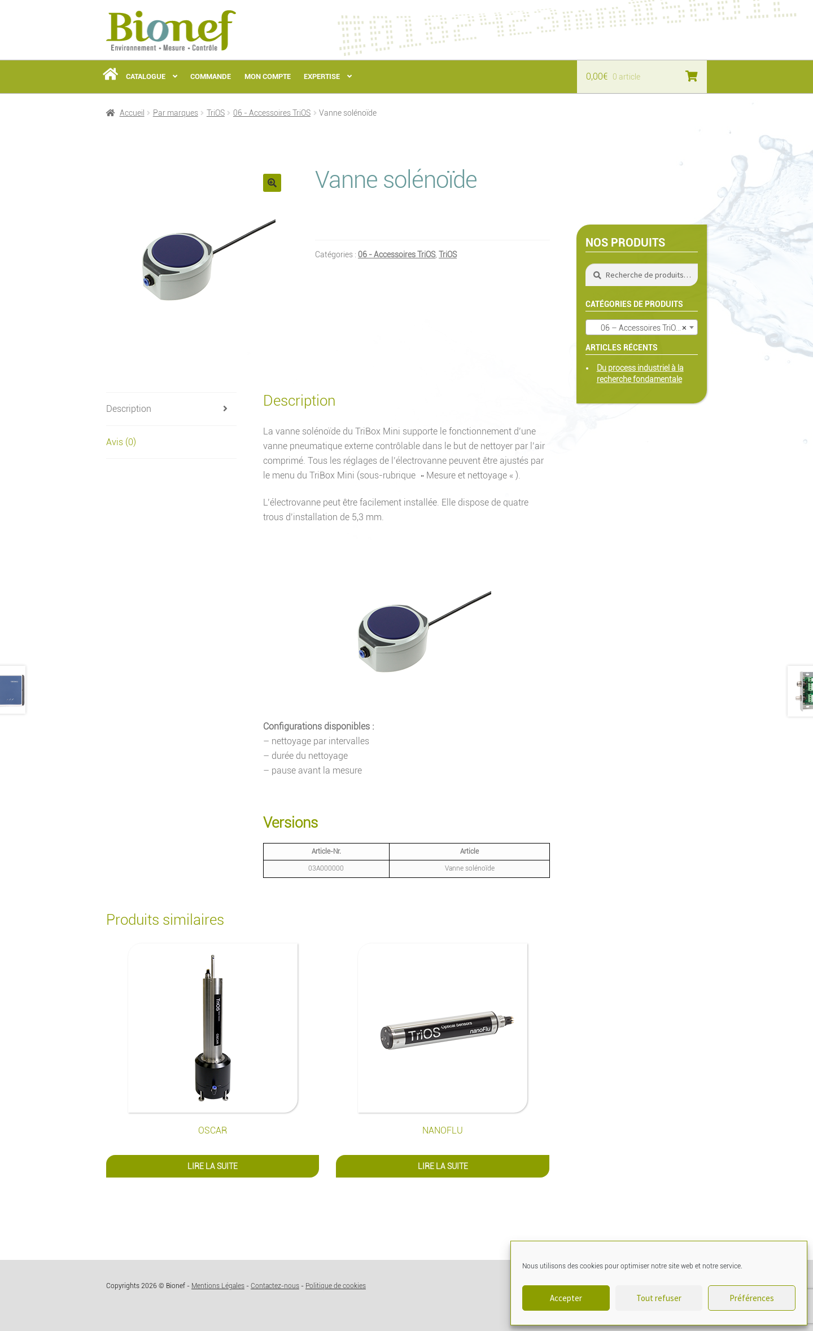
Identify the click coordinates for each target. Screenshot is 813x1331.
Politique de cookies (335, 1286)
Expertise (322, 76)
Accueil (132, 112)
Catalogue (145, 76)
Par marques (175, 112)
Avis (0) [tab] (121, 442)
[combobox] (641, 327)
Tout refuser (658, 1298)
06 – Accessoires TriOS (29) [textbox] (644, 328)
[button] (272, 183)
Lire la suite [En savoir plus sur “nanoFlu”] (443, 1166)
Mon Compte (267, 76)
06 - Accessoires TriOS (272, 112)
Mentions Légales (217, 1286)
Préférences (751, 1298)
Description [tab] (128, 408)
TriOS (216, 112)
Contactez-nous (275, 1286)
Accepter (566, 1298)
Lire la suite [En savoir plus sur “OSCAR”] (212, 1166)
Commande (210, 76)
